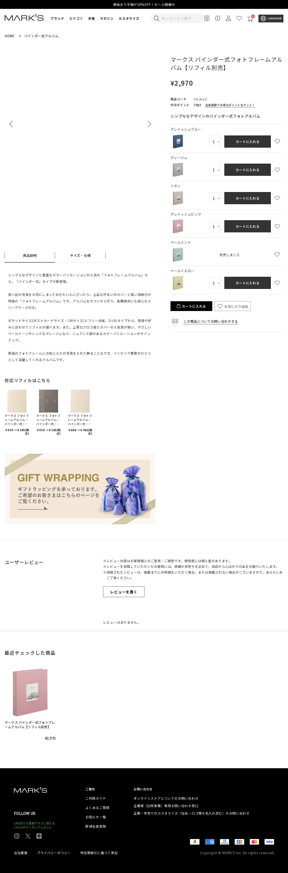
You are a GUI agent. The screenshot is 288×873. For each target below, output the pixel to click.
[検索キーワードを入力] (180, 18)
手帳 (91, 18)
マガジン (107, 18)
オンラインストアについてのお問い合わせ (166, 798)
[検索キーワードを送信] (156, 18)
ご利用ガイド (95, 798)
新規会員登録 (95, 826)
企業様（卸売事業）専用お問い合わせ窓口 (166, 805)
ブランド (57, 18)
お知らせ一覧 (95, 817)
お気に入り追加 (236, 306)
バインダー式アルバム (41, 36)
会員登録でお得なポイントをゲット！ (230, 105)
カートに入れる (248, 141)
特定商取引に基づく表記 (99, 852)
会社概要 (21, 852)
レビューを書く (123, 592)
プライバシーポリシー (54, 852)
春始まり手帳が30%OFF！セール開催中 (144, 4)
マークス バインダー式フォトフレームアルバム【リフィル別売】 (30, 724)
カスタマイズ (129, 18)
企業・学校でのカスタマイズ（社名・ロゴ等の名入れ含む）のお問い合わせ (192, 813)
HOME (10, 36)
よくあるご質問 (97, 807)
